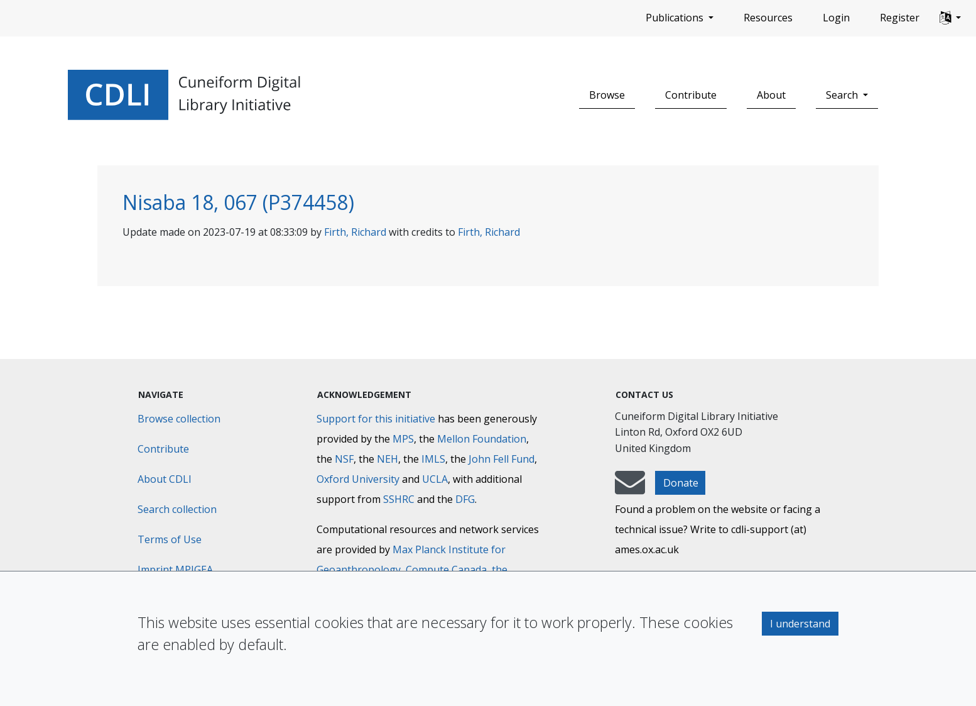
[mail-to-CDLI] (630, 488)
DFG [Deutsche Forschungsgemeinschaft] (465, 499)
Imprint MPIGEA (175, 569)
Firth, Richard (355, 232)
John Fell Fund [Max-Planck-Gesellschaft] (501, 459)
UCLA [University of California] (435, 479)
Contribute (691, 95)
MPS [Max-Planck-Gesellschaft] (403, 439)
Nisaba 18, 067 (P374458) (238, 202)
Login (836, 18)
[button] (950, 18)
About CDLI (165, 479)
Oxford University (358, 479)
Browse (607, 95)
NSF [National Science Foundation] (344, 459)
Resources (768, 18)
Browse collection (179, 419)
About (771, 95)
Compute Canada (446, 569)
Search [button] (843, 95)
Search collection (177, 509)
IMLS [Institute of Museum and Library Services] (433, 459)
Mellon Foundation (481, 439)
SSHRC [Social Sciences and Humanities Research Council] (399, 499)
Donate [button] (680, 483)
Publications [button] (676, 18)
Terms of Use (170, 539)
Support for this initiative (376, 419)
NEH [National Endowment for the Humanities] (387, 459)
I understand (800, 624)
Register (899, 18)
